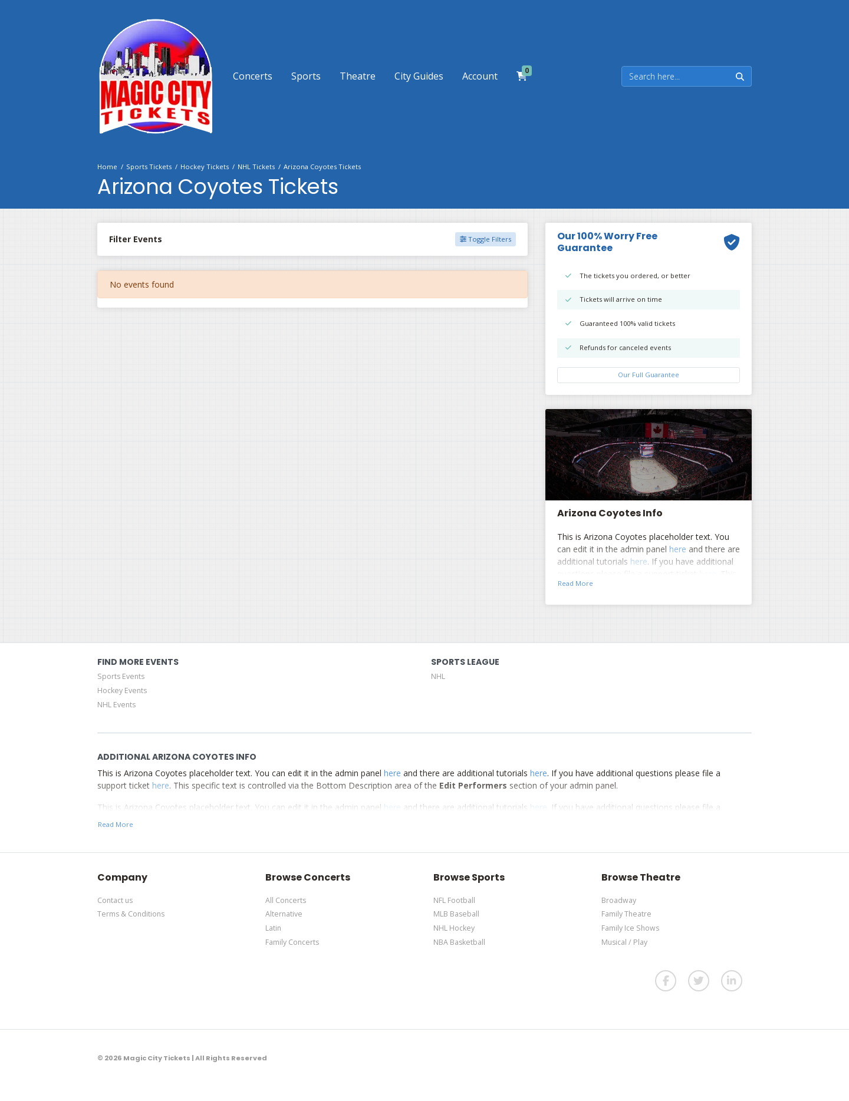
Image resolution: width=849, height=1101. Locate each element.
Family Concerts (292, 942)
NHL (438, 676)
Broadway (618, 900)
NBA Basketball (459, 942)
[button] (252, 76)
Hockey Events (122, 690)
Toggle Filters (485, 239)
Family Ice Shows (630, 928)
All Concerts (285, 900)
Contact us (115, 900)
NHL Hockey (454, 928)
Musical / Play (624, 942)
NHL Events (116, 705)
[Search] (675, 76)
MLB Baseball (456, 914)
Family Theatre (626, 914)
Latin (273, 928)
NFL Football (454, 900)
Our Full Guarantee (648, 374)
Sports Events (120, 676)
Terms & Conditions (130, 914)
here (677, 549)
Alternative (283, 914)
